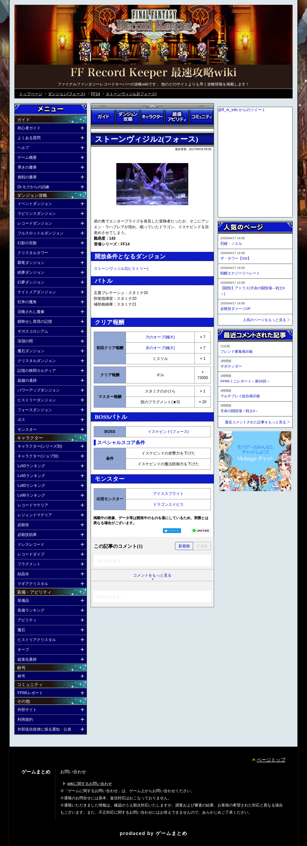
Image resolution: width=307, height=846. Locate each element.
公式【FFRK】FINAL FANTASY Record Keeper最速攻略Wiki (153, 73)
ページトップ (271, 759)
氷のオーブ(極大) (160, 348)
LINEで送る (201, 530)
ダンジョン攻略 (127, 116)
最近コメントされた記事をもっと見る (255, 422)
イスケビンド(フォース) (168, 432)
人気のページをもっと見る (264, 320)
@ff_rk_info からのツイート (242, 110)
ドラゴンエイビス (168, 504)
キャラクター (152, 116)
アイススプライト (168, 494)
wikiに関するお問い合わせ (89, 784)
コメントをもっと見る (152, 575)
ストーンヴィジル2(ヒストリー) (121, 269)
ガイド (103, 116)
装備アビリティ (177, 116)
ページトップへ (230, 504)
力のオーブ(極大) (160, 337)
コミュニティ (201, 116)
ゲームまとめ (171, 833)
